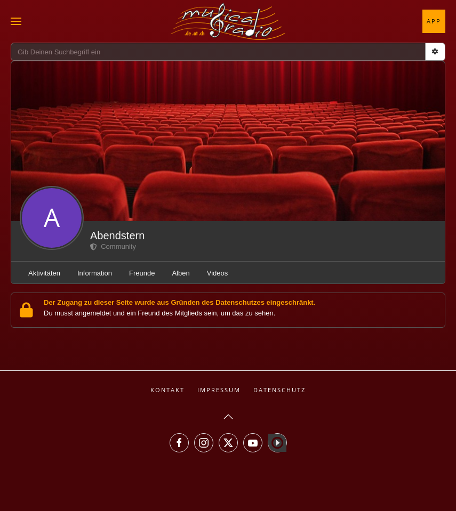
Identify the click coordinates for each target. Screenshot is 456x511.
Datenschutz (279, 390)
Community (113, 246)
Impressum (219, 390)
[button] (16, 21)
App (434, 21)
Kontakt (167, 390)
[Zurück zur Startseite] (228, 21)
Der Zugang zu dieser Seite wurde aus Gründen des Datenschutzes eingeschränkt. (179, 302)
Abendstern (117, 235)
